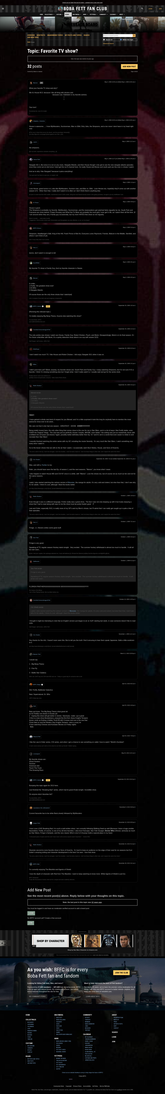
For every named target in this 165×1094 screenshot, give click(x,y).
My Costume (30, 1046)
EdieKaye (34, 349)
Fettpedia (94, 14)
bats (33, 706)
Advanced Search (108, 43)
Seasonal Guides (61, 1051)
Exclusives (59, 1043)
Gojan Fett (35, 823)
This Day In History (61, 1060)
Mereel (33, 278)
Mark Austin (88, 1047)
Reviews (29, 1035)
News (85, 14)
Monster (71, 482)
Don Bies (87, 1043)
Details (29, 1050)
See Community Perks (37, 996)
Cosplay (29, 1052)
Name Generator (89, 1024)
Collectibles (50, 14)
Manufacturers (32, 1030)
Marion (34, 83)
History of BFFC (118, 1024)
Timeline (29, 1039)
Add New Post (129, 66)
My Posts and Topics (73, 35)
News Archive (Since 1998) (63, 1041)
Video (57, 1028)
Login (150, 9)
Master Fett (35, 654)
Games (58, 1032)
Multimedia (77, 14)
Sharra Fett (35, 736)
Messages (87, 1028)
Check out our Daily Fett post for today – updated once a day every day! (82, 2)
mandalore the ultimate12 (40, 808)
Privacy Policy (77, 1086)
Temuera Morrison (90, 1039)
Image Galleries (60, 1019)
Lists (28, 1028)
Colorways (30, 1026)
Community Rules (59, 1086)
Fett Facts (59, 1062)
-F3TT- (33, 142)
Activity (87, 1017)
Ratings (29, 1033)
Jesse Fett (35, 159)
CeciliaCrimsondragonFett (40, 329)
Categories (30, 1024)
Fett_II (33, 247)
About (122, 14)
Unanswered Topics (55, 35)
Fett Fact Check (61, 1049)
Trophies (87, 1030)
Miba (33, 364)
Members (87, 1022)
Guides (58, 1045)
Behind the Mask (61, 1058)
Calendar (114, 14)
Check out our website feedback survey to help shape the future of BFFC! (82, 1072)
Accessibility (87, 1086)
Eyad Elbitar (88, 1054)
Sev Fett (34, 537)
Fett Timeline (60, 1067)
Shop (115, 1026)
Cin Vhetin (35, 459)
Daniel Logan (89, 1041)
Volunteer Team (118, 1017)
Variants (30, 1048)
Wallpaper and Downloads (64, 1034)
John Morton (88, 1045)
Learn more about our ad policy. (101, 955)
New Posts (41, 35)
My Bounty (30, 1022)
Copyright (68, 1086)
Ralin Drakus (35, 385)
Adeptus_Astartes (37, 121)
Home (41, 14)
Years (29, 1037)
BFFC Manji (36, 684)
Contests (87, 1019)
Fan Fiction (59, 1030)
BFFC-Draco (35, 228)
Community (104, 14)
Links (86, 1026)
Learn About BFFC (93, 996)
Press (115, 1022)
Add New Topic (33, 37)
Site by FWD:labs (105, 1086)
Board (68, 14)
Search (86, 35)
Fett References (61, 1064)
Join (160, 9)
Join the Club (121, 972)
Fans (28, 42)
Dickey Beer (88, 1049)
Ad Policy (95, 1086)
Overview (31, 35)
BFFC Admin (37, 306)
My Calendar (88, 1037)
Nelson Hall (88, 1056)
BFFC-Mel (35, 864)
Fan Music (59, 1022)
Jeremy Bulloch (89, 1060)
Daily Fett (59, 1017)
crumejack (35, 754)
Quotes (58, 1069)
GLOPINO (34, 263)
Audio (57, 1024)
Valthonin (34, 561)
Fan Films (59, 1026)
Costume (59, 14)
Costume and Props (90, 1058)
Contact (116, 1028)
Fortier (44, 465)
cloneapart (35, 183)
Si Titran (34, 202)
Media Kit (116, 1019)
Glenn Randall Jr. (90, 1051)
